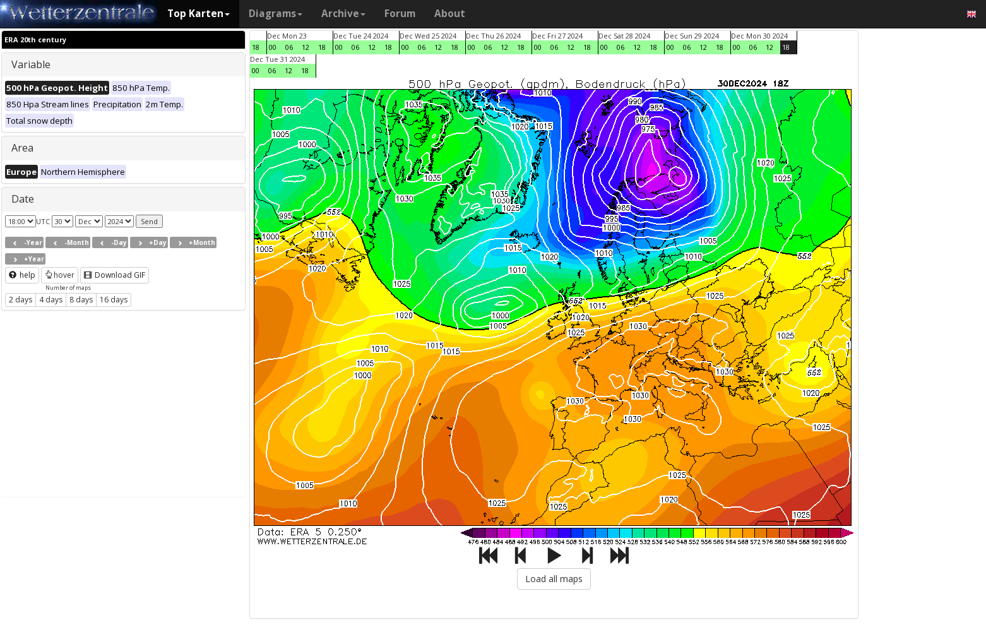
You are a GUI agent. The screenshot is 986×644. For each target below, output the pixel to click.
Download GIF (114, 275)
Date (22, 199)
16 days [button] (114, 299)
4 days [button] (50, 299)
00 (272, 47)
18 (255, 47)
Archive (343, 13)
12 (305, 47)
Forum (399, 13)
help (22, 275)
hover (59, 275)
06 (289, 47)
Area (22, 148)
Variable (30, 64)
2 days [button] (20, 299)
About (449, 13)
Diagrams (275, 13)
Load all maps (554, 579)
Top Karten (198, 13)
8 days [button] (81, 299)
